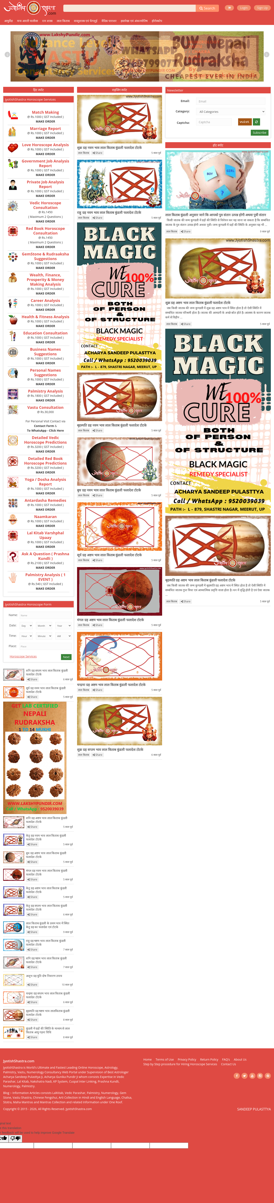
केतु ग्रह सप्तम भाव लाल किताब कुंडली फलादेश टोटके (46, 907)
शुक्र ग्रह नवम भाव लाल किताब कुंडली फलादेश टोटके (109, 148)
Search (207, 8)
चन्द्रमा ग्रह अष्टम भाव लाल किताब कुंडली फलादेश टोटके (111, 685)
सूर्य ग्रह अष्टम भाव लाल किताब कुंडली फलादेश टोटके (109, 555)
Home (147, 1059)
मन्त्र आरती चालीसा (27, 21)
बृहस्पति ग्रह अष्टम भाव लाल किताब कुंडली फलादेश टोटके (200, 580)
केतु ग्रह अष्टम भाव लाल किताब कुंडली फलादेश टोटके (46, 890)
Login (244, 8)
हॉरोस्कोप (157, 21)
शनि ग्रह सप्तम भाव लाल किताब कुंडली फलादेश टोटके (47, 672)
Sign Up (262, 8)
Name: (13, 615)
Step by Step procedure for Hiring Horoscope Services (180, 1064)
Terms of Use (165, 1059)
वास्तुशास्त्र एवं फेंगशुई (85, 21)
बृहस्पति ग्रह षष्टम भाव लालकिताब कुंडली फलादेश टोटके (48, 1013)
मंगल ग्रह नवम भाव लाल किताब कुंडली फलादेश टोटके (46, 872)
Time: (12, 636)
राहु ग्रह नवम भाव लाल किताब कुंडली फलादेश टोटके (109, 212)
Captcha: (183, 123)
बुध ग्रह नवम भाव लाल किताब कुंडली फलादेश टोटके (109, 490)
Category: (183, 111)
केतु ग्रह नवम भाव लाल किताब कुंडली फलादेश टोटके (46, 837)
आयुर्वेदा (8, 21)
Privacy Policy (187, 1059)
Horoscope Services (23, 656)
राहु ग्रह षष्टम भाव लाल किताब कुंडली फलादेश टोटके (46, 943)
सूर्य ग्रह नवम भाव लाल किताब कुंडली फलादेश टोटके (46, 690)
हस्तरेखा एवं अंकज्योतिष (134, 21)
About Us (240, 1059)
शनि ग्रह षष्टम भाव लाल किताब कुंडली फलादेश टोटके (46, 960)
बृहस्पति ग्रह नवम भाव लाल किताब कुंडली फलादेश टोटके (111, 425)
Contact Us (228, 1064)
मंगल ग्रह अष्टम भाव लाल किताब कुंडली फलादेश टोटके (110, 620)
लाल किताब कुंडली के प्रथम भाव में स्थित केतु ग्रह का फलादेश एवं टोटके (47, 925)
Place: (13, 646)
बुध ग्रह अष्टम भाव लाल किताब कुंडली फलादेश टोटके (46, 855)
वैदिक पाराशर (109, 21)
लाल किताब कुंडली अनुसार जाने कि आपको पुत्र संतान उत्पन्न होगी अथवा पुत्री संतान (215, 215)
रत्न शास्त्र (47, 21)
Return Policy (209, 1059)
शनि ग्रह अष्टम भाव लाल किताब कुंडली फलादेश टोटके (46, 820)
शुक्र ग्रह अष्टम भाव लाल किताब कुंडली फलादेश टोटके (197, 303)
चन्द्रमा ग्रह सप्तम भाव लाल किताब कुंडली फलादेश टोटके (48, 995)
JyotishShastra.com (79, 1109)
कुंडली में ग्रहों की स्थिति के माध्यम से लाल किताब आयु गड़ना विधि (48, 1030)
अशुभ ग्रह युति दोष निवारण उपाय (44, 976)
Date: (12, 625)
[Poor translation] (15, 1139)
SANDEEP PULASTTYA (254, 1109)
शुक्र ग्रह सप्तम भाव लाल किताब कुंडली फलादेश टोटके (110, 749)
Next (66, 657)
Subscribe (259, 133)
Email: (185, 101)
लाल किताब (63, 21)
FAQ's (226, 1059)
